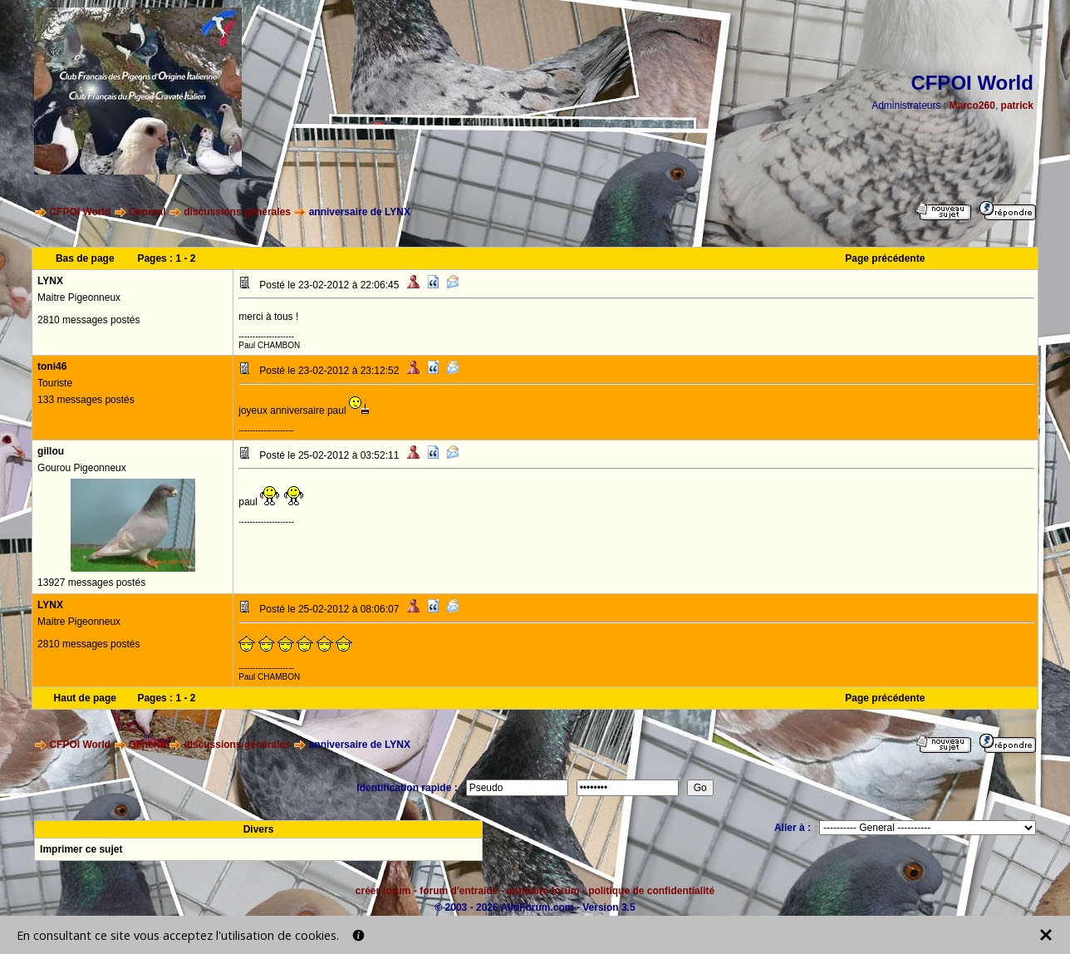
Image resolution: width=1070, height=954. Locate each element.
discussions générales (237, 212)
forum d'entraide (459, 891)
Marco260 (972, 105)
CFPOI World (79, 212)
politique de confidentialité (651, 891)
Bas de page (85, 258)
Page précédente (885, 258)
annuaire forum (543, 891)
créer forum (383, 891)
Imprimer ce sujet (81, 849)
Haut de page (85, 698)
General (147, 212)
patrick (1017, 105)
